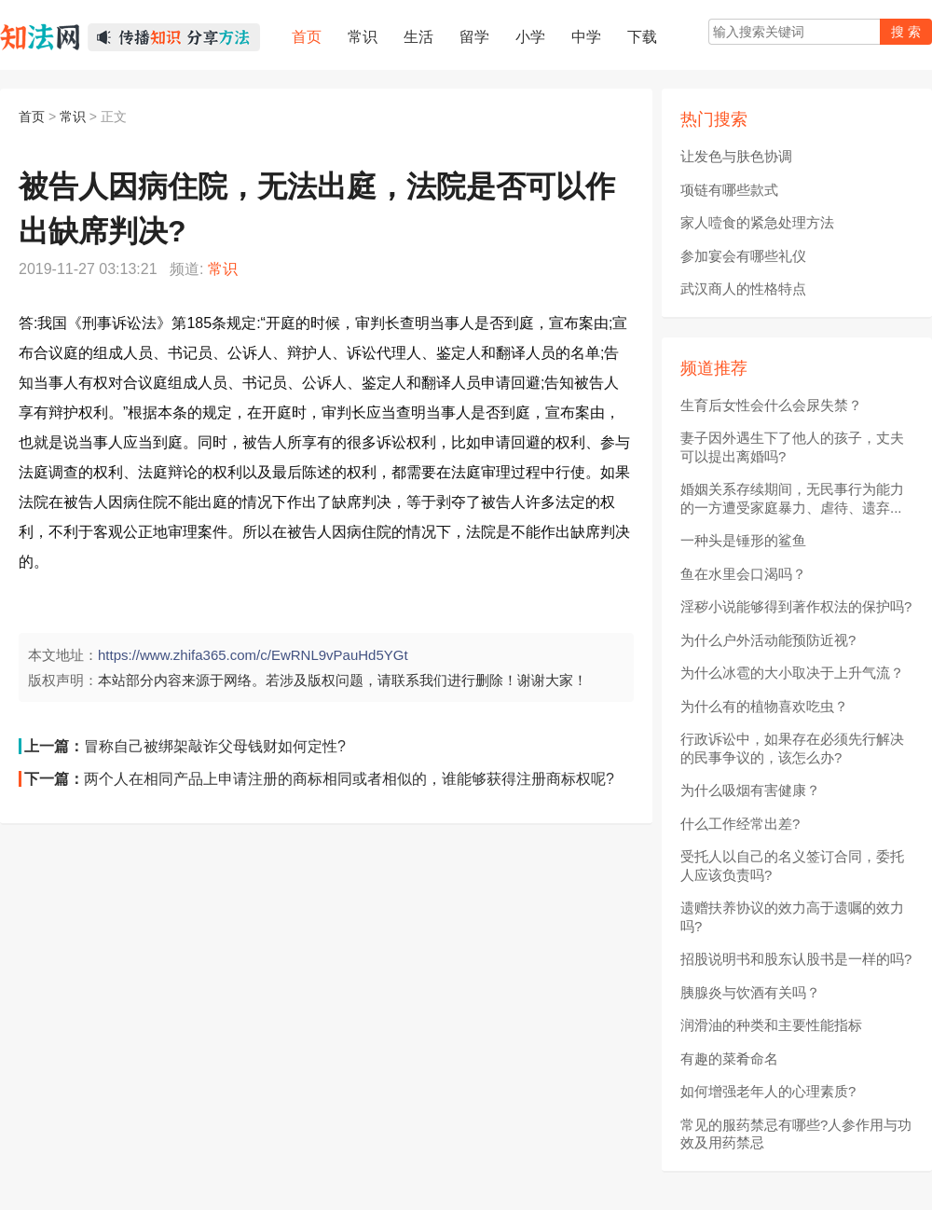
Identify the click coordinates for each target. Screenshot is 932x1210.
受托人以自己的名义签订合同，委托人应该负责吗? (792, 865)
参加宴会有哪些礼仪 (743, 256)
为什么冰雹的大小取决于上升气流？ (792, 673)
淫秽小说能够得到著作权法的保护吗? (795, 606)
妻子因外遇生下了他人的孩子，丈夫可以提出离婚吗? (792, 447)
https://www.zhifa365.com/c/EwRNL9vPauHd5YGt (253, 655)
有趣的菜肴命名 (729, 1058)
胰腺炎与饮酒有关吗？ (750, 992)
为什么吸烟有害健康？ (750, 790)
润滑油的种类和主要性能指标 (771, 1025)
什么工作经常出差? (740, 824)
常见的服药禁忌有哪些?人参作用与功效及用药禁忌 (795, 1134)
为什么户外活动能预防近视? (768, 640)
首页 (32, 116)
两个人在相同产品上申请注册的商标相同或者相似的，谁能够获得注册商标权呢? (349, 779)
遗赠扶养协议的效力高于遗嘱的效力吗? (792, 917)
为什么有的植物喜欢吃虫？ (764, 706)
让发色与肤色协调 (736, 156)
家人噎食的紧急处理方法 (757, 222)
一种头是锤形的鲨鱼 (743, 540)
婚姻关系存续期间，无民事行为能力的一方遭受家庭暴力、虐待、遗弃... (792, 498)
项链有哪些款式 (729, 190)
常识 (73, 116)
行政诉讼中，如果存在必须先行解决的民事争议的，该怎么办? (792, 748)
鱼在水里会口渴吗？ (743, 574)
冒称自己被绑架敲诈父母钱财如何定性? (215, 746)
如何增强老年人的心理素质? (768, 1091)
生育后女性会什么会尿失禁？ (771, 405)
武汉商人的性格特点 (743, 288)
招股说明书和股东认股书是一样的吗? (795, 959)
